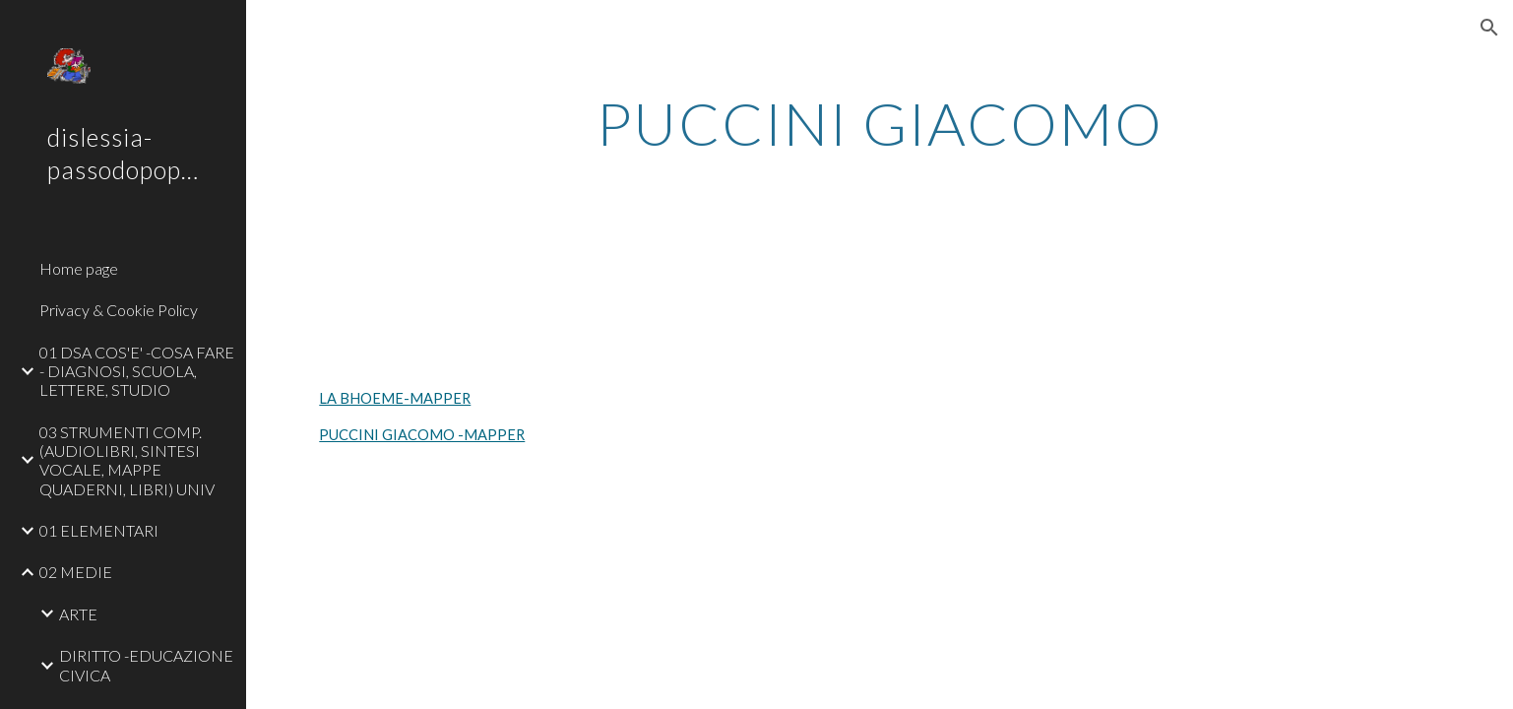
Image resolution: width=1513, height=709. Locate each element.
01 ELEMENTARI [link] (98, 530)
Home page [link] (78, 268)
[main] (879, 123)
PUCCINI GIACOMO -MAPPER (422, 434)
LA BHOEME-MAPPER (395, 398)
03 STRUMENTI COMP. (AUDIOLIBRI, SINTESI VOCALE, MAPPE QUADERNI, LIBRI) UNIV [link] (127, 460)
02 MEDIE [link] (75, 571)
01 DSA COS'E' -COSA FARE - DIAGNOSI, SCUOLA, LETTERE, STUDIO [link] (136, 371)
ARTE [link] (78, 614)
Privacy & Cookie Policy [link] (118, 309)
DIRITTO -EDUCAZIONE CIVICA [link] (146, 664)
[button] (1489, 27)
